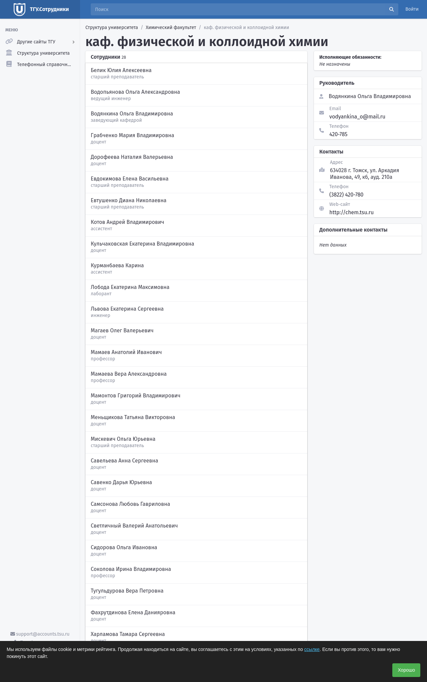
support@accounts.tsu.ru (40, 634)
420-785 (338, 134)
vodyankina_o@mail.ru (357, 116)
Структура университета (111, 27)
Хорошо (406, 670)
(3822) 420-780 (346, 195)
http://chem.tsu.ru (351, 212)
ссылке (312, 649)
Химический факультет (171, 27)
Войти (412, 9)
